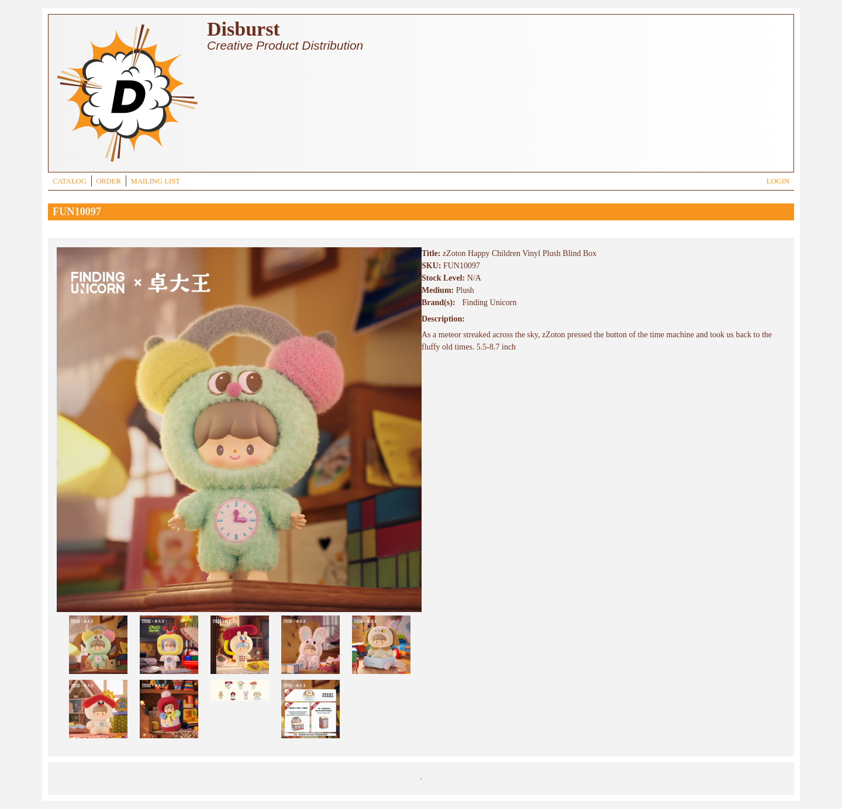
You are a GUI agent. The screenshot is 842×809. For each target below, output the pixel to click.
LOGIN (778, 181)
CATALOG (70, 181)
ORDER (108, 181)
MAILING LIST (155, 181)
